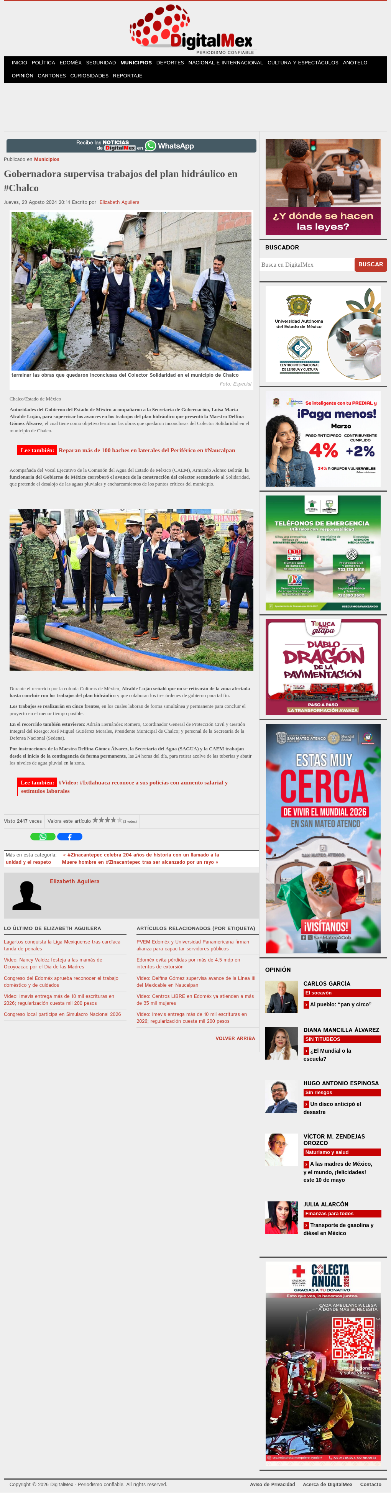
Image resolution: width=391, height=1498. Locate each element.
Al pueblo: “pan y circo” (340, 1009)
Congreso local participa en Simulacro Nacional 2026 (62, 1020)
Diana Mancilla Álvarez (342, 1035)
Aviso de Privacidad (272, 1489)
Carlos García (327, 989)
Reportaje (132, 80)
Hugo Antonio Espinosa (341, 1089)
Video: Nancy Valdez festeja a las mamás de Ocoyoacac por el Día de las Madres (53, 969)
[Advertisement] (195, 111)
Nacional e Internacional (235, 64)
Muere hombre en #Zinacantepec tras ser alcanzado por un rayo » (140, 867)
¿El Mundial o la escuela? (327, 1060)
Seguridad (108, 64)
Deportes (180, 64)
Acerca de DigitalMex (327, 1489)
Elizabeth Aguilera (120, 207)
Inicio (20, 64)
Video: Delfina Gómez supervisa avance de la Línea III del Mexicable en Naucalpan (195, 987)
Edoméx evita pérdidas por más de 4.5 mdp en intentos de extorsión (188, 969)
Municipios (144, 64)
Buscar (370, 270)
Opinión (23, 80)
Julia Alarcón (326, 1210)
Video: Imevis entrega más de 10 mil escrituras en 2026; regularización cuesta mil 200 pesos (59, 1005)
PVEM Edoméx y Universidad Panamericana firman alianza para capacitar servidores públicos (192, 950)
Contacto (370, 1489)
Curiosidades (94, 80)
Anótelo (363, 64)
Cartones (54, 80)
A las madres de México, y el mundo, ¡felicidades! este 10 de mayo (338, 1177)
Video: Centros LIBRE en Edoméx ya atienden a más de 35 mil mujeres (195, 1005)
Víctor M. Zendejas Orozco (334, 1145)
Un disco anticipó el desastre (332, 1113)
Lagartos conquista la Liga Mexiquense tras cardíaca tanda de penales (62, 950)
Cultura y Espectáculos (311, 64)
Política (47, 64)
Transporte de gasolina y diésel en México (339, 1234)
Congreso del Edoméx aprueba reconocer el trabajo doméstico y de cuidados (61, 987)
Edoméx (75, 64)
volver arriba (235, 1043)
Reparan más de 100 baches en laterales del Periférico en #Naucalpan (147, 455)
